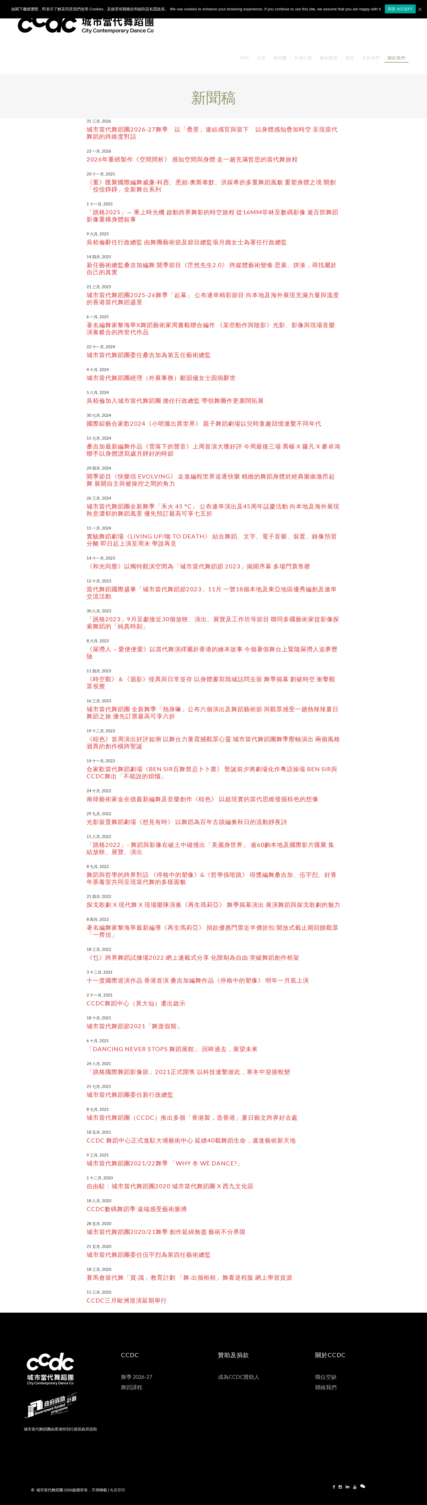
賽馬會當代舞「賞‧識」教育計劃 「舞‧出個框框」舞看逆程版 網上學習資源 (189, 1277)
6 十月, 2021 (98, 1040)
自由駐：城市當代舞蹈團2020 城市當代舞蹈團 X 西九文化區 (170, 1185)
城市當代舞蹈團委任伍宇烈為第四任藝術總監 (149, 1254)
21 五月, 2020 (99, 1246)
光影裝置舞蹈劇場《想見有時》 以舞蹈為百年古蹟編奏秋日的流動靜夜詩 (187, 821)
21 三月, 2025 (99, 286)
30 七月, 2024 (99, 415)
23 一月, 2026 (99, 151)
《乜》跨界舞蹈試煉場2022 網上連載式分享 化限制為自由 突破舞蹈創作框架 (193, 957)
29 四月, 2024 (99, 468)
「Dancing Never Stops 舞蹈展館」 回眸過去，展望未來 (172, 1048)
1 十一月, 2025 (100, 204)
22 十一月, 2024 (101, 346)
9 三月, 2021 (98, 1155)
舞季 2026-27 (136, 1376)
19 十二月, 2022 (101, 730)
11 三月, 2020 (99, 1292)
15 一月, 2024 (99, 528)
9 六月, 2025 (98, 234)
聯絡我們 (326, 1387)
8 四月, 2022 (98, 919)
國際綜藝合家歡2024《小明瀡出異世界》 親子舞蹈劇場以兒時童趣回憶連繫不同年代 (204, 423)
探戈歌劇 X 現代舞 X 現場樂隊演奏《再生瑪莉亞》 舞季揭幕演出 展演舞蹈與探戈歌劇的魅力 (213, 904)
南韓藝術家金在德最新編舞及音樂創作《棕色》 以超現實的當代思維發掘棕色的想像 (202, 798)
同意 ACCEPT (400, 9)
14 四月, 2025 (99, 256)
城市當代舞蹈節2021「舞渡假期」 (135, 1025)
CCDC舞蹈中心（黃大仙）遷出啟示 (136, 1003)
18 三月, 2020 (99, 1269)
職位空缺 (326, 1376)
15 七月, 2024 (99, 438)
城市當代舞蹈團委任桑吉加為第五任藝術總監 (149, 354)
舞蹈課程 (131, 1387)
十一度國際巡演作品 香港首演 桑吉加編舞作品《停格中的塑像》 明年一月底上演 (198, 980)
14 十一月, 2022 (101, 760)
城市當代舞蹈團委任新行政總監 (130, 1094)
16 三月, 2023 (99, 700)
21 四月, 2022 (99, 896)
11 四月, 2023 (99, 670)
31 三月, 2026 (99, 121)
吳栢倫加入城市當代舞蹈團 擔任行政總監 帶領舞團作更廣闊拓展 (175, 400)
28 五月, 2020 (99, 1223)
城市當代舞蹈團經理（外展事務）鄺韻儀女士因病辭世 (161, 377)
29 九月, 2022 (99, 813)
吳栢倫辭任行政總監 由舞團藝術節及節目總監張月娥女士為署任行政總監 (187, 241)
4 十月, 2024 (98, 369)
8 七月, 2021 (98, 1109)
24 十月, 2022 (99, 790)
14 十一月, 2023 (101, 558)
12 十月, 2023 (99, 581)
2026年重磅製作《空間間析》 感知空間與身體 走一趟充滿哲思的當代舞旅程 (192, 159)
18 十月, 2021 (99, 1018)
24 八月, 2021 (99, 1063)
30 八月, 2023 (99, 611)
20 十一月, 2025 (101, 174)
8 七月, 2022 (98, 866)
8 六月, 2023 (98, 641)
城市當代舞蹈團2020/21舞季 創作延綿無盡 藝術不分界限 (166, 1231)
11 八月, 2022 (99, 836)
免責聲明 (117, 1490)
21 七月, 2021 (99, 1086)
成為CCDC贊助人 (238, 1376)
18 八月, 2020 (99, 1200)
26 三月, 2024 (99, 498)
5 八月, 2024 (98, 392)
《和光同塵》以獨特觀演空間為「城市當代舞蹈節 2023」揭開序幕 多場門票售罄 (198, 566)
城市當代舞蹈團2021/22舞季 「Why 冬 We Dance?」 (165, 1163)
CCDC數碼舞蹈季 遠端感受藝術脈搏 (137, 1208)
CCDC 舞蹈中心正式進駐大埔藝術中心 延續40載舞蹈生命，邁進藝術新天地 (191, 1140)
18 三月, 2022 (99, 949)
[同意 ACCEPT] (420, 9)
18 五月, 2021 (99, 1132)
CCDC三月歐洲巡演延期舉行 (127, 1300)
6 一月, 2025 (98, 316)
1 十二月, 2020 (100, 1178)
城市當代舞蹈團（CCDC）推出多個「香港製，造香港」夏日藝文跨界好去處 (192, 1117)
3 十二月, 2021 (100, 972)
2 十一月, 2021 (100, 995)
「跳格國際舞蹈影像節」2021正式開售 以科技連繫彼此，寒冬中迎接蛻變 (188, 1071)
